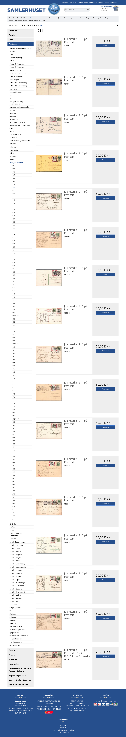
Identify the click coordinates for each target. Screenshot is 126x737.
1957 (13, 334)
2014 (13, 519)
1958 (13, 337)
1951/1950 (15, 316)
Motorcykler (14, 150)
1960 (13, 347)
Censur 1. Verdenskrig (17, 64)
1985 (13, 428)
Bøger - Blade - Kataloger (18, 20)
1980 (13, 409)
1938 (13, 272)
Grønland (13, 113)
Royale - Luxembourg (17, 564)
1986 (13, 431)
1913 (13, 194)
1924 (13, 228)
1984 (13, 425)
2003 (13, 484)
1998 (13, 469)
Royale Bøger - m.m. (107, 18)
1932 (13, 253)
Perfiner (12, 527)
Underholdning (15, 645)
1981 (13, 413)
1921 (13, 219)
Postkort (31, 18)
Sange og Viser (15, 608)
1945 (13, 294)
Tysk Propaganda (16, 642)
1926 (13, 234)
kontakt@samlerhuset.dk (23, 710)
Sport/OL (13, 623)
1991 (13, 447)
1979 (13, 406)
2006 (13, 494)
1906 (13, 172)
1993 (13, 453)
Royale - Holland (16, 576)
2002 (13, 481)
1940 (13, 278)
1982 (13, 416)
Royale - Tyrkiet (15, 595)
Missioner (13, 156)
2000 (13, 475)
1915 (13, 200)
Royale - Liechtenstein (18, 567)
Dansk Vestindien (16, 70)
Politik (12, 530)
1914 (13, 197)
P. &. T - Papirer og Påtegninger (16, 534)
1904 (13, 166)
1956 (13, 331)
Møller (12, 159)
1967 (13, 369)
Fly (11, 98)
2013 (13, 516)
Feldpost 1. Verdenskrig (18, 83)
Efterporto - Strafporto (18, 73)
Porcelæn (12, 18)
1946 (13, 297)
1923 (13, 225)
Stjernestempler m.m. (17, 629)
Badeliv (12, 51)
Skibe (11, 611)
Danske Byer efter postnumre (20, 48)
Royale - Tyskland (16, 598)
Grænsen (13, 116)
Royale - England (16, 554)
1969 (13, 375)
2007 (13, 497)
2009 (13, 503)
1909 (13, 181)
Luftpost (13, 147)
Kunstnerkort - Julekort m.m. (20, 140)
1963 (13, 356)
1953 (13, 322)
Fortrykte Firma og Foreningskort (16, 102)
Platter (45, 18)
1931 (13, 250)
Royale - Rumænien (17, 586)
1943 (13, 288)
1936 (13, 266)
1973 (13, 388)
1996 (13, 463)
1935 (13, 262)
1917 (13, 206)
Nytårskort (13, 524)
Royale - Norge (15, 548)
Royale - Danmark (16, 545)
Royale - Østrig (15, 601)
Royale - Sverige (15, 551)
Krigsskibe (13, 137)
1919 (13, 213)
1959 (13, 341)
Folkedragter (14, 80)
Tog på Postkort (16, 639)
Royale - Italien (15, 561)
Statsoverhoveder (16, 626)
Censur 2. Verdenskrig (17, 67)
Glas (25, 18)
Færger (12, 110)
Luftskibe (13, 144)
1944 (13, 291)
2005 (13, 491)
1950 (13, 309)
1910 (13, 184)
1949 (13, 306)
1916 (13, 203)
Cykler (12, 61)
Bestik (19, 18)
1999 (13, 472)
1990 (13, 444)
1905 (13, 169)
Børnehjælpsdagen (16, 58)
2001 (13, 478)
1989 (13, 441)
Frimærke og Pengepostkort (20, 107)
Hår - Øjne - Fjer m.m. (17, 123)
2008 (13, 500)
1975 (13, 394)
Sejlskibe (13, 617)
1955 (13, 328)
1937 (13, 269)
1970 (13, 378)
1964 (13, 359)
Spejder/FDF (14, 633)
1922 (13, 222)
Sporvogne (13, 620)
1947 (13, 300)
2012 (13, 513)
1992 (13, 450)
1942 (13, 284)
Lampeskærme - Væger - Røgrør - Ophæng (83, 18)
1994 (13, 456)
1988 (13, 438)
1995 (13, 459)
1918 (13, 209)
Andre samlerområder (37, 20)
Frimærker (53, 18)
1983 (13, 422)
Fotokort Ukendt (16, 92)
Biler (11, 54)
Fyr (11, 95)
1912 (13, 191)
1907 (13, 175)
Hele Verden (14, 119)
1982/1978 (15, 419)
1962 (13, 353)
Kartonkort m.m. (16, 134)
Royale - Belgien (15, 558)
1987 (13, 434)
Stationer (13, 614)
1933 (13, 256)
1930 (13, 247)
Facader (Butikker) (16, 76)
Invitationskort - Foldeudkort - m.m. (20, 127)
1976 (13, 397)
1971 (13, 381)
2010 (13, 506)
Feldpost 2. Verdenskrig (18, 86)
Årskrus (38, 18)
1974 (13, 391)
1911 (13, 187)
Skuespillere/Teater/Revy (19, 636)
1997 (13, 466)
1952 (13, 319)
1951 (13, 313)
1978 (13, 403)
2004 (13, 488)
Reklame (13, 539)
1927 (13, 237)
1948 (13, 303)
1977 (13, 400)
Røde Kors (13, 604)
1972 (13, 384)
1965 (13, 363)
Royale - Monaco (16, 570)
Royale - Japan (15, 579)
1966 (13, 366)
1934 (13, 259)
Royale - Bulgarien (16, 589)
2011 (13, 509)
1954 (13, 325)
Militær (12, 153)
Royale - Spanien (16, 573)
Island (12, 131)
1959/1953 (15, 344)
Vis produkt (105, 45)
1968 (13, 372)
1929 (13, 244)
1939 (13, 275)
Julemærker (62, 18)
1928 (13, 241)
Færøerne (13, 89)
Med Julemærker (16, 162)
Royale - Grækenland (17, 592)
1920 (13, 216)
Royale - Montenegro (17, 583)
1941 (13, 281)
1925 (13, 231)
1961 (13, 350)
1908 (13, 178)
